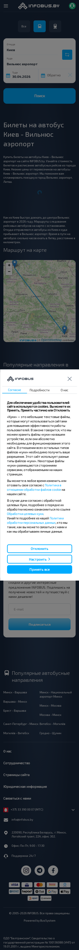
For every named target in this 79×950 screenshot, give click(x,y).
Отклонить (39, 549)
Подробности (39, 390)
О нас (64, 390)
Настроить (38, 559)
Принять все (39, 569)
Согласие (14, 390)
